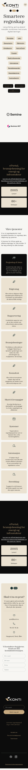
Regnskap (10, 38)
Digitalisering (8, 48)
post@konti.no (14, 91)
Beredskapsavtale (14, 68)
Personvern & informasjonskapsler (14, 764)
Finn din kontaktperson (14, 735)
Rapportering (8, 43)
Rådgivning (20, 43)
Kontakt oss (8, 86)
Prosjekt (14, 53)
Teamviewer (14, 738)
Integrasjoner (14, 63)
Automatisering (14, 78)
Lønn (19, 38)
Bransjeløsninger (14, 73)
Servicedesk (20, 86)
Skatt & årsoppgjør (14, 58)
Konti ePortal (20, 48)
